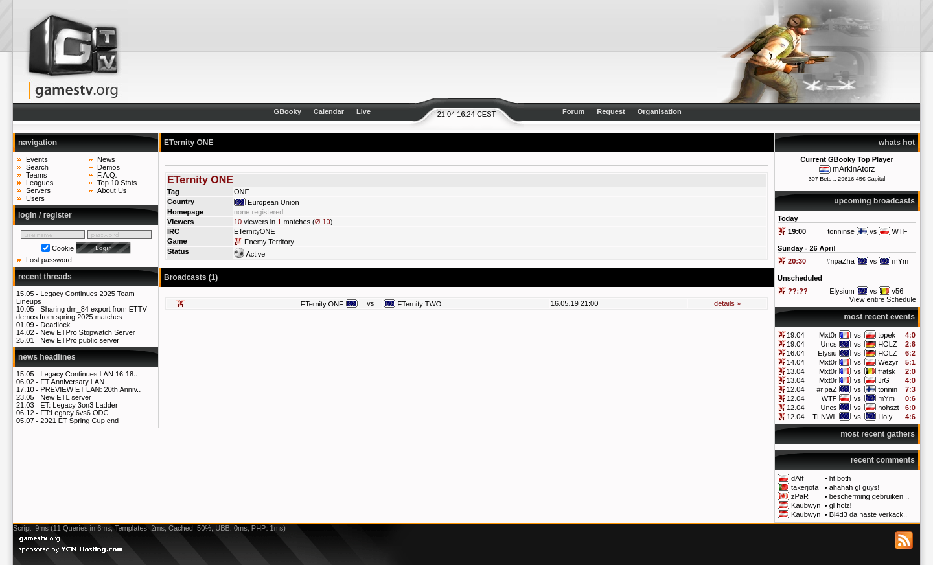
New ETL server (65, 397)
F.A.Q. (107, 175)
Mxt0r (828, 335)
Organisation (660, 111)
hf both (840, 478)
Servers (38, 190)
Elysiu (827, 353)
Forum (573, 111)
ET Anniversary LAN (72, 382)
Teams (36, 175)
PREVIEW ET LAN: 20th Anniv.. (90, 389)
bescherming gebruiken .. (869, 496)
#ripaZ (826, 389)
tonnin (887, 389)
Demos (108, 167)
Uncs (829, 344)
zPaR (800, 496)
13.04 (796, 371)
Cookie (63, 248)
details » (727, 303)
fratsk (886, 371)
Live (363, 111)
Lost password (49, 260)
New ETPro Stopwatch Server (87, 332)
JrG (884, 380)
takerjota (804, 487)
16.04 (796, 353)
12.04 (796, 389)
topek (886, 335)
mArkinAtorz (854, 169)
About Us (111, 190)
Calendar (329, 111)
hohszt (888, 407)
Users (35, 198)
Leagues (39, 183)
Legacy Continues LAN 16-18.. (88, 374)
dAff (797, 478)
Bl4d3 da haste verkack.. (868, 514)
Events (37, 159)
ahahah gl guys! (854, 487)
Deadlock (55, 325)
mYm (886, 398)
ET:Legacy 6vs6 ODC (74, 413)
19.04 (796, 335)
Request (611, 111)
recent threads (45, 276)
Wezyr (888, 362)
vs (857, 335)
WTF (829, 398)
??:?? (798, 291)
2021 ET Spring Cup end (79, 420)
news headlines (47, 357)
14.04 (796, 362)
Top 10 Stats (117, 183)
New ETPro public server (79, 340)
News (106, 159)
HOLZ (887, 344)
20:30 (797, 261)
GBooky (287, 111)
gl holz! (840, 505)
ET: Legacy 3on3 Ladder (78, 405)
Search (37, 167)
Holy (885, 417)
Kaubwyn (805, 505)
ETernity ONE (322, 304)
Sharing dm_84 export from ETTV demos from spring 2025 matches (81, 313)
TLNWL (824, 417)
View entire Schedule (882, 299)
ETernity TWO (419, 304)
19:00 (797, 231)
